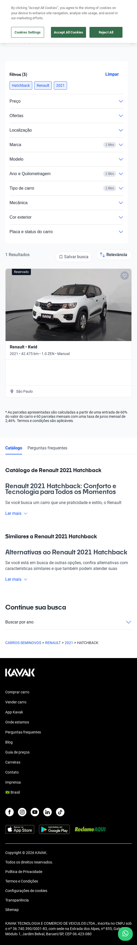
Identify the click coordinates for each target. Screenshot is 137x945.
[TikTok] (60, 812)
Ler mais (16, 513)
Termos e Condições (21, 881)
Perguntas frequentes (47, 447)
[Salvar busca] (73, 257)
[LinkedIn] (47, 812)
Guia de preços (17, 752)
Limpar (112, 74)
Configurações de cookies (26, 891)
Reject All (106, 32)
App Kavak (14, 712)
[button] (21, 85)
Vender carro (15, 702)
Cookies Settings (28, 32)
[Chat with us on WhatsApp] (125, 934)
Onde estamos (17, 722)
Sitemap (12, 910)
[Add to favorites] (124, 275)
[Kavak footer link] (20, 675)
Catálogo (13, 447)
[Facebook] (9, 812)
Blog (9, 742)
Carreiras (12, 762)
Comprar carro (17, 692)
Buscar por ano (68, 622)
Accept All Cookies (68, 32)
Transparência (17, 900)
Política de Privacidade (23, 872)
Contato (12, 772)
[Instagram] (22, 812)
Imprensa (13, 782)
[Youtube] (35, 812)
